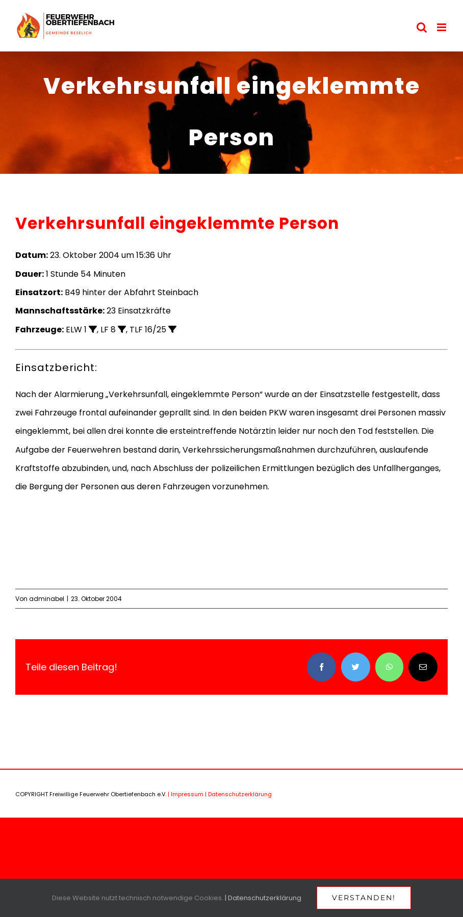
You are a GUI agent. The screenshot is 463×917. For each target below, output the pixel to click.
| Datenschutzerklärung (238, 794)
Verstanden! (364, 897)
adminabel (46, 598)
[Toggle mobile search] (422, 27)
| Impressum (185, 794)
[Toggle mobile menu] (442, 27)
